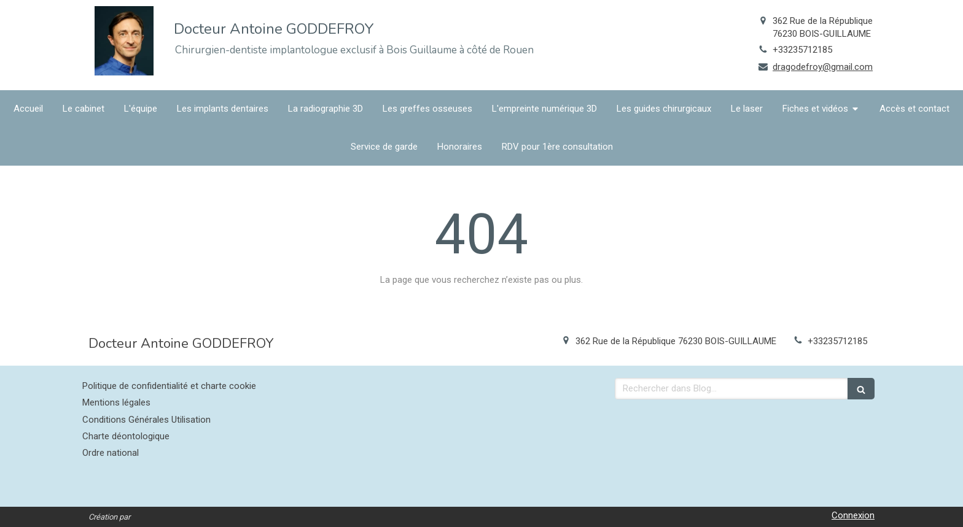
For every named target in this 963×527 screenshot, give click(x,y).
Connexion (853, 515)
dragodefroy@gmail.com (823, 66)
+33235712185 (802, 49)
